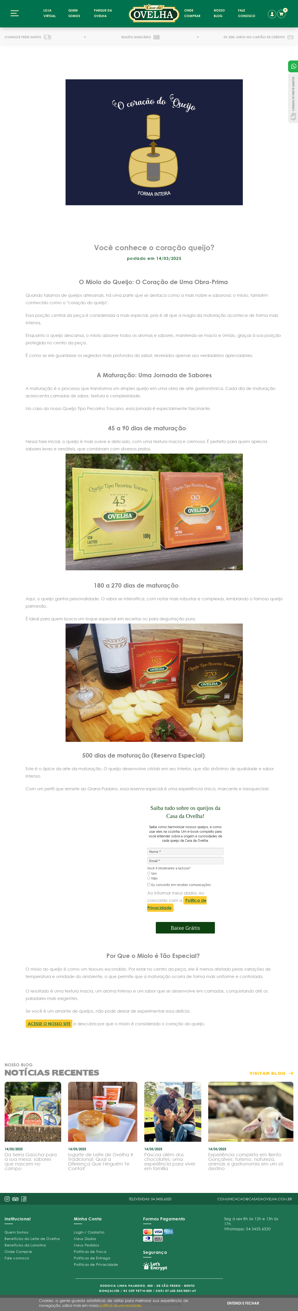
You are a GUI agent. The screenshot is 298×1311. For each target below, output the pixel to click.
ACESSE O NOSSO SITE (49, 1023)
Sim (152, 873)
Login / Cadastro (89, 1232)
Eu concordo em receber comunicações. (179, 885)
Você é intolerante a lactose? (168, 868)
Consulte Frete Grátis (293, 98)
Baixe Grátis (185, 927)
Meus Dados (85, 1238)
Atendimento (293, 66)
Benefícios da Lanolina (25, 1245)
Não (152, 878)
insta (7, 1198)
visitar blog (267, 1073)
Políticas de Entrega (92, 1258)
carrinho (282, 13)
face (23, 1198)
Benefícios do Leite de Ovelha (32, 1238)
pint (15, 1199)
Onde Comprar (18, 1251)
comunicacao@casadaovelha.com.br (254, 1199)
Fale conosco (17, 1258)
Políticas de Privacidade (96, 1264)
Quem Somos (17, 1232)
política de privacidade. (120, 1305)
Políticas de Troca (90, 1251)
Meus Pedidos (86, 1245)
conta (272, 14)
